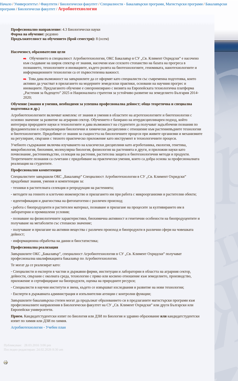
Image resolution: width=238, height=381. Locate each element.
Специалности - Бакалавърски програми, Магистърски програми (151, 4)
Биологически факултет (79, 4)
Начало (5, 4)
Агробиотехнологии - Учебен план (38, 327)
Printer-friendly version (7, 362)
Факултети (49, 4)
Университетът (26, 4)
